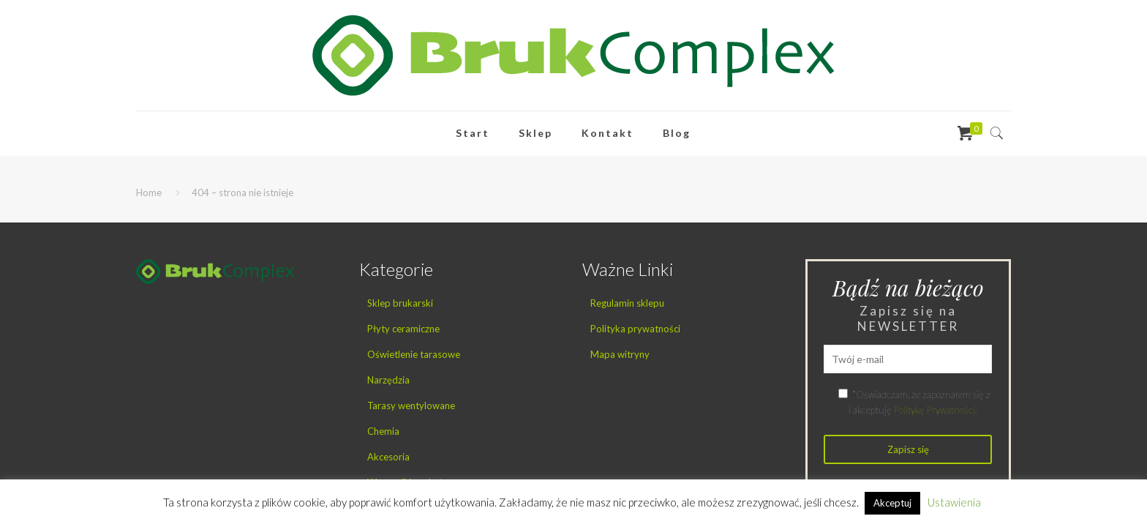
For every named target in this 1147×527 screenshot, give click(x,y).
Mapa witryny (620, 354)
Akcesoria (388, 457)
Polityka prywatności (635, 328)
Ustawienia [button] (954, 502)
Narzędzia (388, 380)
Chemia (383, 431)
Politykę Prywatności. (935, 410)
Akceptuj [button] (892, 503)
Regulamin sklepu (627, 303)
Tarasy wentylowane (411, 405)
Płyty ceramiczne (403, 328)
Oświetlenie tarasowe (413, 354)
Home (149, 192)
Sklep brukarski (400, 303)
